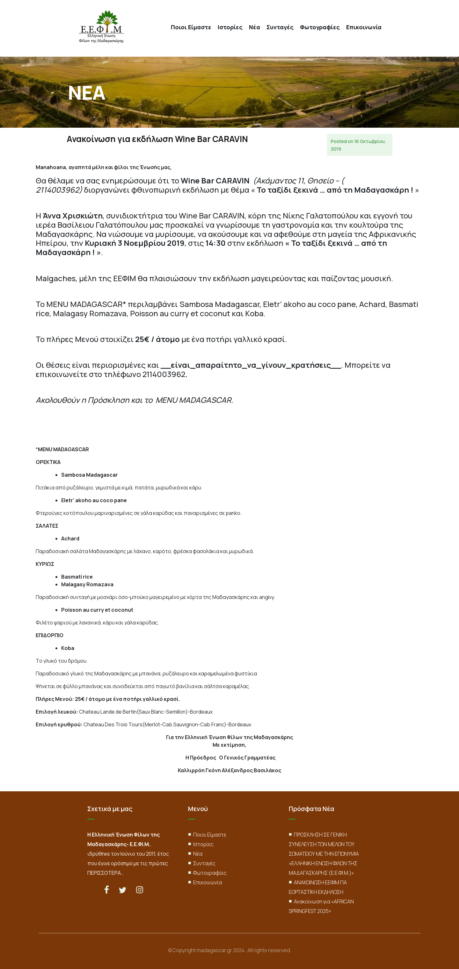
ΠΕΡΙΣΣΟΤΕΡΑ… (105, 872)
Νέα (254, 27)
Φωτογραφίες (320, 27)
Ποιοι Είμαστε (191, 27)
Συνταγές (280, 27)
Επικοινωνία (364, 27)
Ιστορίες (230, 27)
